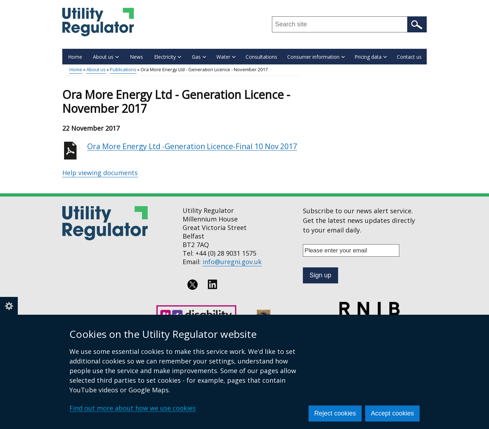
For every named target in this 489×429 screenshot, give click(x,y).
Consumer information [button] (316, 56)
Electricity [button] (167, 56)
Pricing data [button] (370, 56)
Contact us (409, 56)
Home (75, 56)
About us (96, 69)
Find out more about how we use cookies (132, 408)
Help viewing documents (100, 172)
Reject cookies (335, 413)
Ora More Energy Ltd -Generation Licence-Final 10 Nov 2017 (192, 146)
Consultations (261, 56)
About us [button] (106, 56)
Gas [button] (199, 56)
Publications (123, 69)
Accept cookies (392, 413)
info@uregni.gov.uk (232, 261)
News (136, 56)
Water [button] (226, 56)
